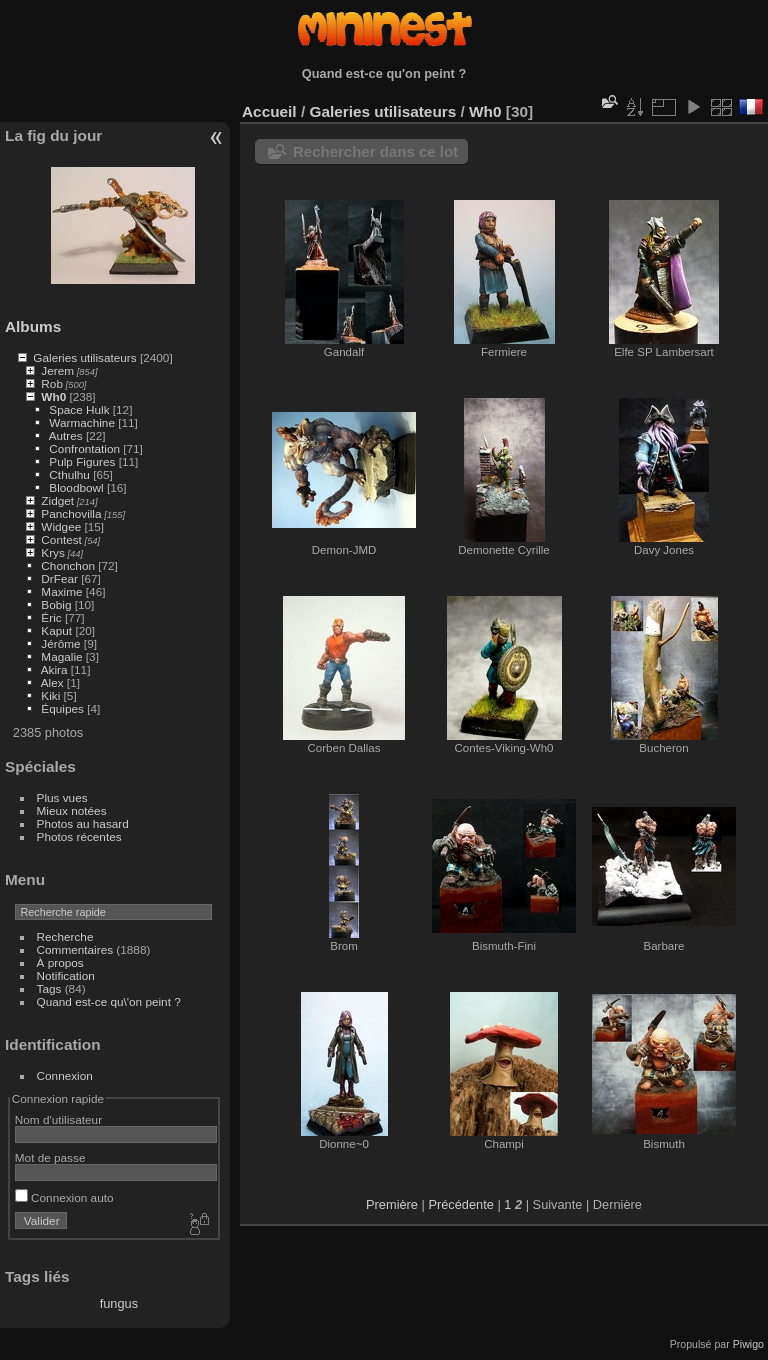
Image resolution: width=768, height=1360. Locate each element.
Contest (61, 539)
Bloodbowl (76, 487)
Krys (53, 552)
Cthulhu (69, 474)
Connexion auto (64, 1197)
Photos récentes (79, 836)
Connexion (65, 1075)
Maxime (61, 591)
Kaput (56, 630)
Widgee (61, 526)
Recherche (65, 936)
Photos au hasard (83, 823)
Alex (52, 682)
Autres (66, 435)
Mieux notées (72, 810)
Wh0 (53, 396)
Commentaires (75, 949)
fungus (119, 1303)
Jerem (57, 370)
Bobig (56, 604)
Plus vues (62, 797)
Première (392, 1204)
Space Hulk (79, 409)
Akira (54, 669)
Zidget (57, 500)
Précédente (460, 1204)
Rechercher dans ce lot (375, 151)
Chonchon (68, 565)
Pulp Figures (82, 461)
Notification (66, 975)
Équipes (62, 708)
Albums (33, 326)
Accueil (269, 111)
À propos (60, 962)
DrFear (59, 578)
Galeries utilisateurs (84, 357)
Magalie (61, 656)
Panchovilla (71, 513)
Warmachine (82, 422)
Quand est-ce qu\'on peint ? (109, 1001)
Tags (49, 988)
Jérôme (60, 643)
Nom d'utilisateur (58, 1119)
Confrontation (84, 448)
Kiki (50, 695)
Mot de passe (50, 1157)
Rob (52, 383)
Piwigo (748, 1344)
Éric (51, 617)
